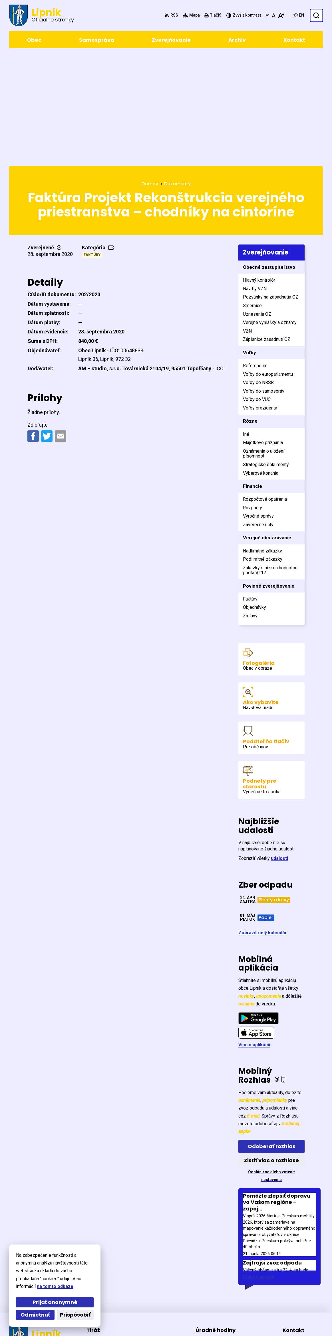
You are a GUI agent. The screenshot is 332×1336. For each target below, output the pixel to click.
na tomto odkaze (55, 1286)
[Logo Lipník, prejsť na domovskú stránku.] (41, 15)
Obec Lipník (162, 1320)
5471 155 (292, 1280)
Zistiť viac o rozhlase (271, 1051)
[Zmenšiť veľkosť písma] (267, 15)
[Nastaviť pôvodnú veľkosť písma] (274, 15)
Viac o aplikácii (254, 936)
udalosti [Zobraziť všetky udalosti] (279, 749)
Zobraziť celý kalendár (262, 824)
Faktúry (92, 145)
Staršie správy (258, 1167)
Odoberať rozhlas (271, 1037)
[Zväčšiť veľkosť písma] (281, 15)
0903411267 (295, 1287)
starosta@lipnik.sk (303, 1294)
